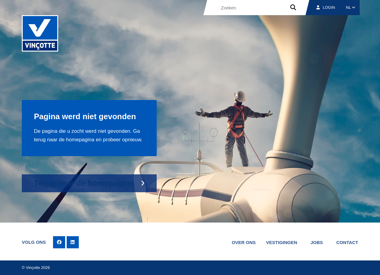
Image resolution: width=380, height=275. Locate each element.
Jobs (317, 242)
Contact (347, 242)
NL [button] (350, 7)
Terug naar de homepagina (84, 183)
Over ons (244, 242)
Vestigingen (281, 242)
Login (325, 7)
